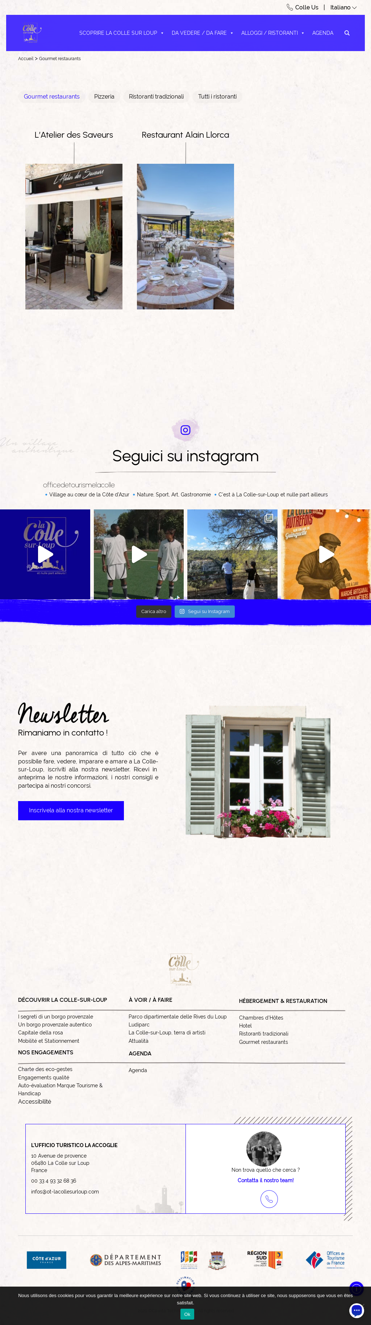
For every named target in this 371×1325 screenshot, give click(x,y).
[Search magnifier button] (347, 33)
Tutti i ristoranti (217, 96)
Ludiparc (139, 1025)
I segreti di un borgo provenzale (55, 1017)
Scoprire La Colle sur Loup (121, 33)
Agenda (322, 33)
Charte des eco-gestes (45, 1069)
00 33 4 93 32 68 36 (53, 1181)
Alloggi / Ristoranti (273, 33)
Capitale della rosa (40, 1033)
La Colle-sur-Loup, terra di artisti (167, 1033)
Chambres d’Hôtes (261, 1018)
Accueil (25, 58)
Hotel (245, 1026)
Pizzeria (104, 96)
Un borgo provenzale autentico (55, 1025)
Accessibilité (34, 1101)
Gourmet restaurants (60, 58)
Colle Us (306, 7)
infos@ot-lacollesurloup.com (65, 1192)
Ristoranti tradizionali (156, 96)
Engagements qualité (43, 1077)
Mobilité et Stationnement (48, 1041)
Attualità (139, 1041)
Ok (187, 1314)
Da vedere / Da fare (203, 33)
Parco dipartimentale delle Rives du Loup (178, 1017)
